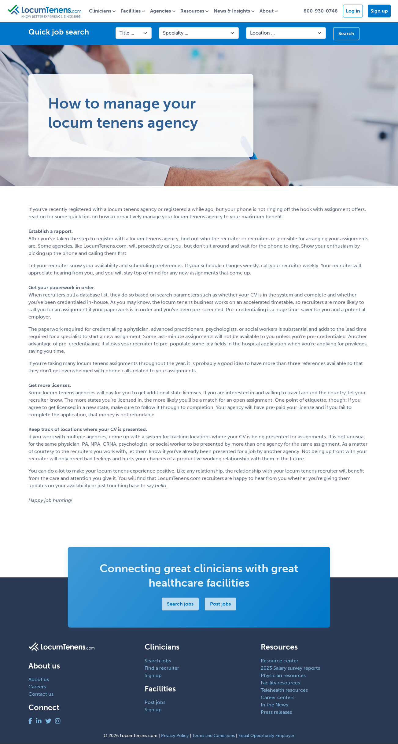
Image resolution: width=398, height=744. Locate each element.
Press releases (276, 712)
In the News (274, 705)
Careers (37, 687)
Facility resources (280, 683)
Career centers (277, 698)
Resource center (279, 661)
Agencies (162, 11)
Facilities (133, 11)
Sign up (379, 11)
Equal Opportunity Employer (266, 735)
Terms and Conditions (213, 735)
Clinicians (102, 11)
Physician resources (283, 676)
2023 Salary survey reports (290, 668)
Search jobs (180, 604)
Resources (194, 11)
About (269, 11)
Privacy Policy (175, 735)
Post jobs (220, 604)
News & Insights (234, 11)
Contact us (40, 695)
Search (346, 34)
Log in (353, 11)
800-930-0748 (321, 11)
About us (38, 680)
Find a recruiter (162, 668)
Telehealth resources (284, 690)
